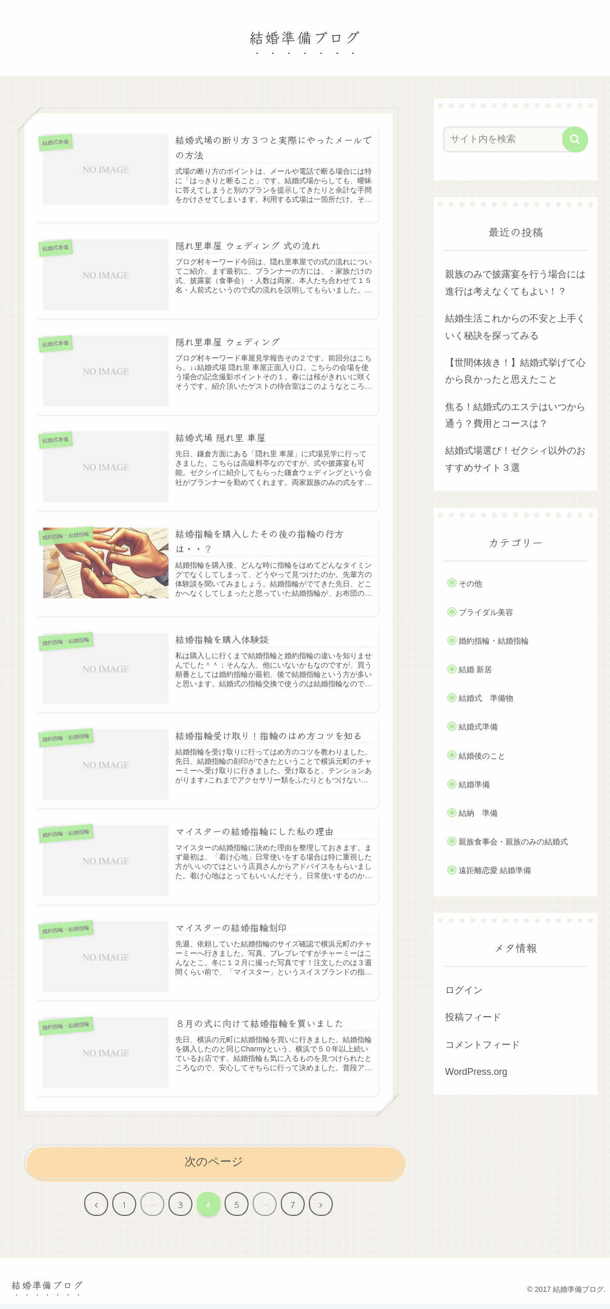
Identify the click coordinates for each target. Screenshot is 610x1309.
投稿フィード (473, 1017)
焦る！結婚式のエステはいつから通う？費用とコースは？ (515, 415)
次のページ (214, 1166)
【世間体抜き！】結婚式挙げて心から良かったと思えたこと (515, 370)
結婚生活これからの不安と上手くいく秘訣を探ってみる (515, 326)
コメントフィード (482, 1045)
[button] (575, 139)
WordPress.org (476, 1072)
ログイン (464, 990)
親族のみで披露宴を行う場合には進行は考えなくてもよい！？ (515, 282)
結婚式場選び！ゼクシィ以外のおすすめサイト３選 (515, 458)
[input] (509, 139)
